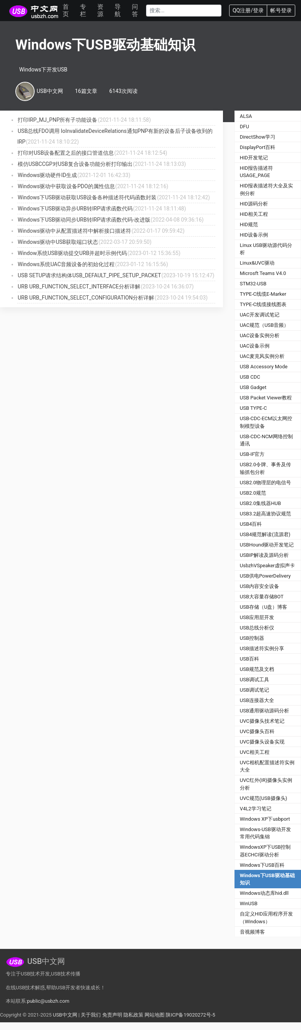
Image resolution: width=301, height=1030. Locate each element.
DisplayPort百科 (258, 147)
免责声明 (112, 1015)
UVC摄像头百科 (257, 731)
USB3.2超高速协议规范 (265, 514)
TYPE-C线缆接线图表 (263, 304)
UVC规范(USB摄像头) (263, 798)
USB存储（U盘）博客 (264, 607)
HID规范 (249, 224)
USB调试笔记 (254, 690)
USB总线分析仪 (257, 628)
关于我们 (91, 1015)
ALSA (246, 116)
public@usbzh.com (48, 1001)
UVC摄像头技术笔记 (262, 721)
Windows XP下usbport (265, 819)
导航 (118, 10)
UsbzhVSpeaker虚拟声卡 (267, 565)
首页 (66, 10)
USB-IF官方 (252, 454)
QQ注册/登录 (248, 10)
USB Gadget (253, 387)
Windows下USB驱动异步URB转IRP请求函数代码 (75, 208)
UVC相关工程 (254, 752)
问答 (135, 10)
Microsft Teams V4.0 (263, 273)
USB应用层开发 (257, 617)
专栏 (83, 10)
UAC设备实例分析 (259, 335)
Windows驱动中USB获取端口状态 (58, 242)
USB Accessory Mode (264, 366)
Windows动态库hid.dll (264, 893)
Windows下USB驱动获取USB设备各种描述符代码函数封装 (87, 197)
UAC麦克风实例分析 (262, 356)
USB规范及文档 (257, 669)
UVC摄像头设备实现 (262, 742)
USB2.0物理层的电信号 (265, 482)
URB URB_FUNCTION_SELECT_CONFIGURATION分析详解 (86, 298)
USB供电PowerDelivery (265, 576)
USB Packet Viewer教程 (266, 398)
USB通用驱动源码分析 (264, 711)
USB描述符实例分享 (262, 648)
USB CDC (250, 377)
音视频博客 (252, 932)
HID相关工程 (254, 214)
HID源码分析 (254, 204)
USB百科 (249, 659)
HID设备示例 (254, 235)
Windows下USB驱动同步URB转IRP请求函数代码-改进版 (84, 220)
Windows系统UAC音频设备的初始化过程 (66, 264)
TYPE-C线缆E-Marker (263, 294)
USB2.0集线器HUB (260, 503)
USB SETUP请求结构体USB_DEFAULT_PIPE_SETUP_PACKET (89, 275)
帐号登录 (281, 10)
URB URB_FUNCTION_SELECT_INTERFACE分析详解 (79, 286)
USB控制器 (252, 638)
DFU (244, 126)
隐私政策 (133, 1015)
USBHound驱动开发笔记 (267, 545)
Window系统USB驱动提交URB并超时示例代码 (72, 253)
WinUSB (249, 903)
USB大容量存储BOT (262, 596)
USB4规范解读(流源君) (265, 534)
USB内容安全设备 (259, 586)
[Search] (183, 11)
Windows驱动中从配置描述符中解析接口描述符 (74, 231)
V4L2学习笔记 (255, 808)
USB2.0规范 (253, 493)
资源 (100, 10)
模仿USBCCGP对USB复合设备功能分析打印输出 (75, 164)
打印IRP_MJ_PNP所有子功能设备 (58, 120)
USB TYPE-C (253, 408)
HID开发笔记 (254, 158)
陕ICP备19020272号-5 (190, 1015)
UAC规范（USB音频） (264, 325)
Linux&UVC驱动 (257, 263)
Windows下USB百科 (262, 865)
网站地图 (155, 1015)
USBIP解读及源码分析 (264, 555)
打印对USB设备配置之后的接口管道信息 (66, 153)
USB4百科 (251, 524)
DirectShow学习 (257, 137)
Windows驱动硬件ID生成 (47, 175)
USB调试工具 (254, 679)
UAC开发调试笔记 (259, 315)
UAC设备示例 (254, 346)
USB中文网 (65, 1015)
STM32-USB (253, 283)
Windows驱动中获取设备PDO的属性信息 (66, 186)
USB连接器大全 (257, 700)
